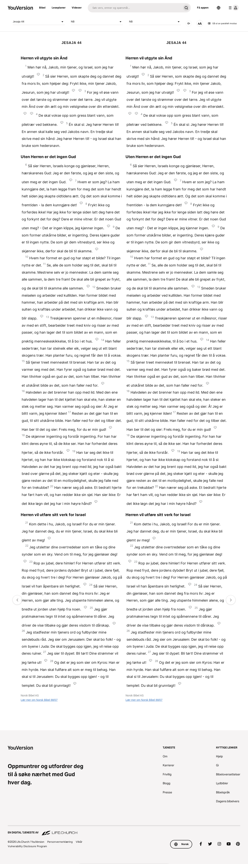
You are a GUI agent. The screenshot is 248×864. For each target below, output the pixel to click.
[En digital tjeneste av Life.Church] (124, 830)
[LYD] (189, 23)
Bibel (42, 7)
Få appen (202, 7)
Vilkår (79, 841)
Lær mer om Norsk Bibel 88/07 (39, 699)
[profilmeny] (233, 8)
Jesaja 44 (39, 21)
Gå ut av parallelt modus (222, 23)
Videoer (77, 7)
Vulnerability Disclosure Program (27, 846)
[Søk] (135, 8)
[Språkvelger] (218, 8)
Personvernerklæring (60, 841)
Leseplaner (58, 7)
